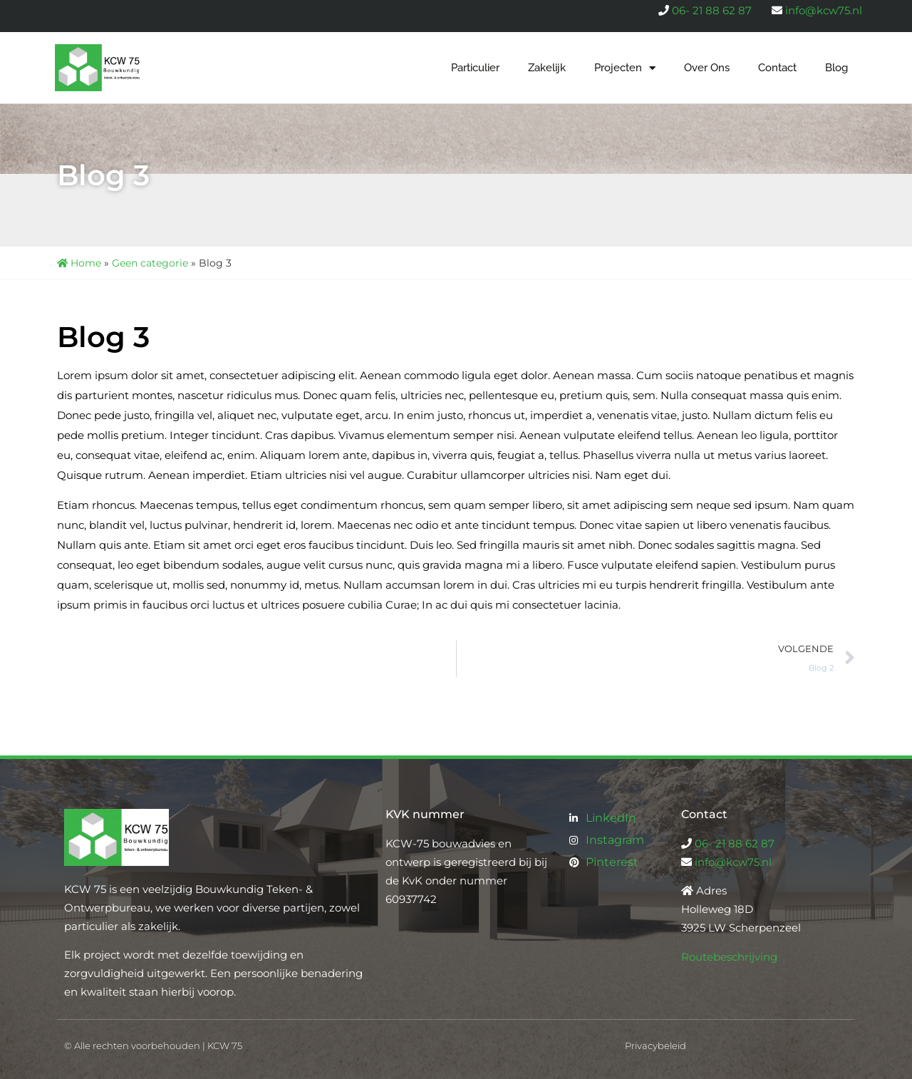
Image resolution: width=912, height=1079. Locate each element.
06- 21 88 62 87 (712, 10)
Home (79, 263)
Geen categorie (150, 263)
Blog (836, 67)
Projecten (625, 68)
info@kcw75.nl (823, 10)
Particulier (475, 67)
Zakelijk (547, 67)
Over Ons (707, 67)
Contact (777, 67)
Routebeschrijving (729, 957)
